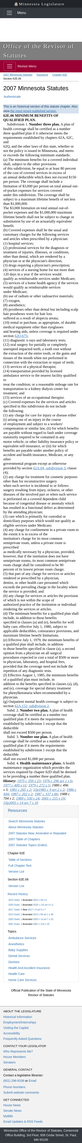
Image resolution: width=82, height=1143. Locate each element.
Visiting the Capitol (16, 1028)
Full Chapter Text (19, 865)
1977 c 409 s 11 (14, 785)
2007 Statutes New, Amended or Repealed (37, 833)
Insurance (42, 74)
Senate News (12, 1110)
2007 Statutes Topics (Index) (27, 845)
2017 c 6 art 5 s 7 (37, 909)
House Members (14, 1057)
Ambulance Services (22, 938)
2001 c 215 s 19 (41, 924)
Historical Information (17, 1017)
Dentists (13, 962)
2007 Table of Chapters (24, 839)
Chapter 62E (59, 74)
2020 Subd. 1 (15, 904)
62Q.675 (21, 336)
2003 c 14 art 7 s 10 (43, 919)
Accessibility (11, 1033)
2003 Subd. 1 (15, 919)
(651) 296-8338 (13, 1080)
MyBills (8, 1116)
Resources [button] (17, 810)
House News (12, 1105)
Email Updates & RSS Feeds (23, 1121)
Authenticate (12, 96)
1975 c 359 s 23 (28, 781)
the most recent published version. (33, 111)
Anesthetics (16, 944)
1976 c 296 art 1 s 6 (57, 781)
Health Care (16, 974)
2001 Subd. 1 (15, 924)
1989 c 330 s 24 (27, 798)
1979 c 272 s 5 (39, 785)
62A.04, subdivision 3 (49, 468)
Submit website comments (21, 1092)
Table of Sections (20, 859)
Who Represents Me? (18, 1051)
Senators (9, 1062)
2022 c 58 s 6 (40, 900)
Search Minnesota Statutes (26, 821)
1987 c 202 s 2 (21, 794)
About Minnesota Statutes (25, 827)
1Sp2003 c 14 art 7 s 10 (20, 803)
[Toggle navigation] (9, 13)
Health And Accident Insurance (29, 968)
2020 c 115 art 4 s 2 (43, 904)
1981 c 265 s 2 (20, 790)
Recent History (18, 894)
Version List (16, 871)
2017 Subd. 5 (15, 909)
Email (32, 1080)
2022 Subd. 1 (15, 900)
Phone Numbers (14, 1087)
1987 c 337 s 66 (46, 794)
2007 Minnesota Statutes (17, 74)
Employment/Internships (19, 1022)
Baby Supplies (18, 950)
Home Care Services (22, 980)
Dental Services (19, 956)
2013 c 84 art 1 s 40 (43, 914)
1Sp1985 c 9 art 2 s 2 (49, 790)
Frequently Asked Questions (22, 1038)
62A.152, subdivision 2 (32, 706)
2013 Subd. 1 (15, 914)
